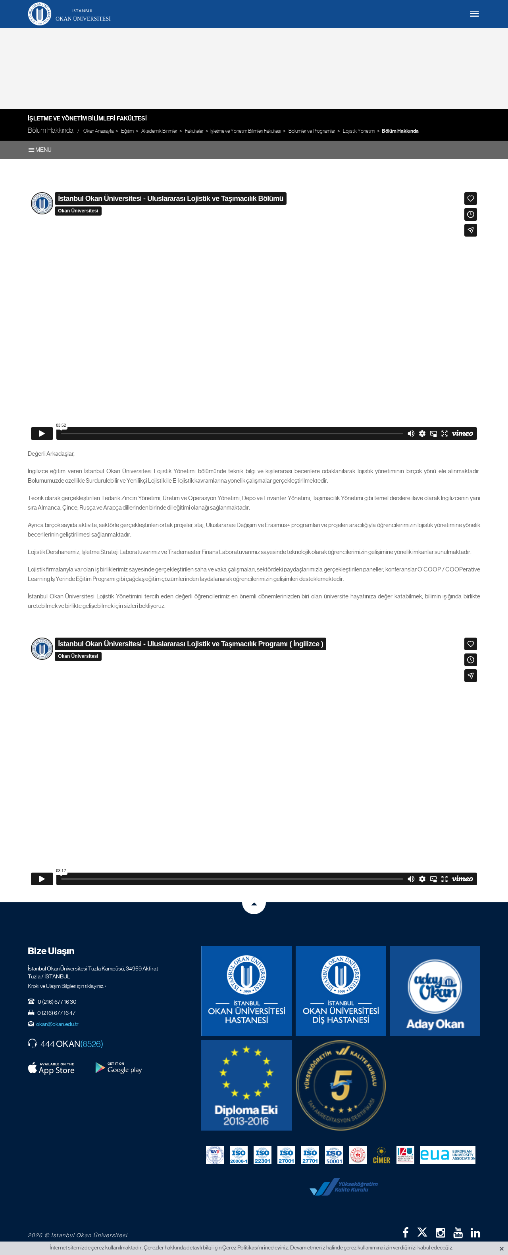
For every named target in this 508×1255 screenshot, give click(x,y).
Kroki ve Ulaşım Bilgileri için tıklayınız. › (67, 986)
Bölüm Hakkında (400, 131)
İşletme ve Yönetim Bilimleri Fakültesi (87, 118)
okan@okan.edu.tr (57, 1024)
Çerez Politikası (240, 1247)
